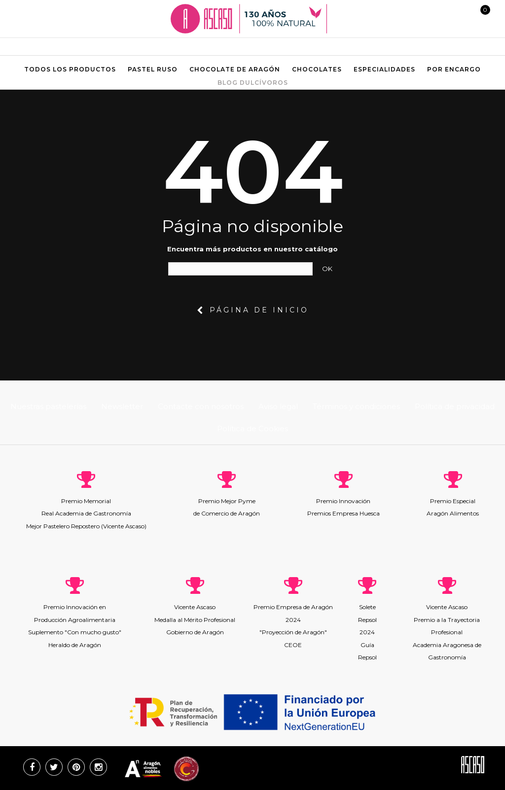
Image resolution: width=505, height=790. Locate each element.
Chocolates (317, 69)
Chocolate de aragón (234, 69)
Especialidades (384, 69)
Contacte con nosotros (201, 406)
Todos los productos (70, 69)
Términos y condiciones (356, 406)
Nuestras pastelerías (48, 406)
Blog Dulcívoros (252, 82)
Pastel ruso (153, 69)
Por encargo (454, 69)
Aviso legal (278, 406)
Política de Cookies (252, 428)
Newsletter (122, 406)
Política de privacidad (455, 406)
